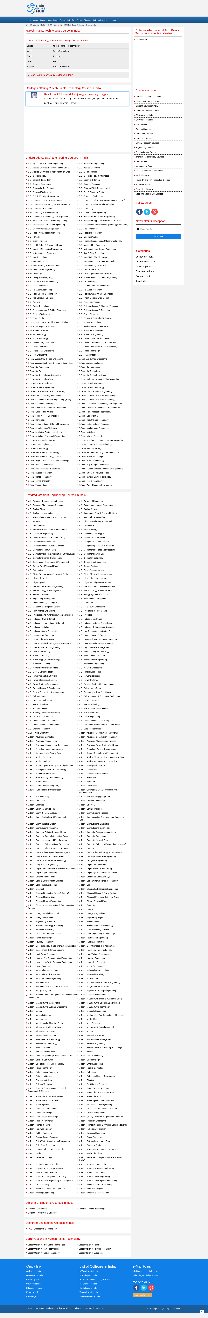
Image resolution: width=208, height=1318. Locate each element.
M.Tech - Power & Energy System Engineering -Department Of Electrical (48, 1089)
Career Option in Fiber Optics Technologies (46, 1245)
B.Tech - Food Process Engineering (43, 416)
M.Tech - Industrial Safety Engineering (44, 978)
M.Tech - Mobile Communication (42, 1035)
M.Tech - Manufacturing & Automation (44, 1003)
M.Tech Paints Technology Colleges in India (50, 75)
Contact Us (100, 1308)
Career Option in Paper (89, 1245)
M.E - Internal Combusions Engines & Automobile (49, 643)
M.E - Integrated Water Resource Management (99, 639)
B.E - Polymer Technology (39, 314)
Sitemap (88, 1308)
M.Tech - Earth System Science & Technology (98, 881)
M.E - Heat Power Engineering (92, 607)
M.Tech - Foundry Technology (40, 942)
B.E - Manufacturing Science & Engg (43, 265)
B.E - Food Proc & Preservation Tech (44, 233)
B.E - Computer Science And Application (96, 204)
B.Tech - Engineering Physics (40, 412)
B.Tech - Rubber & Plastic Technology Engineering (101, 469)
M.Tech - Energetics (87, 905)
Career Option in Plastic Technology (43, 1249)
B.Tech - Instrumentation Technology (94, 424)
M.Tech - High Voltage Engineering (94, 954)
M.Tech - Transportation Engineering (94, 1176)
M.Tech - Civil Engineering (90, 809)
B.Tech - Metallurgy (87, 432)
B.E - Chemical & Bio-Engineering (42, 188)
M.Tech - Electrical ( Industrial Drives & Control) (48, 893)
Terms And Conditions (44, 1308)
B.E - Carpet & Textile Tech (39, 180)
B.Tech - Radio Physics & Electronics (44, 469)
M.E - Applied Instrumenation (40, 513)
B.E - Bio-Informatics (88, 172)
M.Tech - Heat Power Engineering (42, 954)
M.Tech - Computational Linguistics (94, 824)
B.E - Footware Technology (90, 233)
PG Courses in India (55, 25)
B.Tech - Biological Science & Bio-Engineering (99, 379)
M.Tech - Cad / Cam (36, 801)
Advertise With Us (142, 1295)
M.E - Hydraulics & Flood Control (93, 611)
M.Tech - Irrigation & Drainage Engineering (97, 991)
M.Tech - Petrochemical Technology (43, 1072)
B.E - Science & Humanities (91, 330)
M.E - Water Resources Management (44, 725)
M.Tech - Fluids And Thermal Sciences (44, 934)
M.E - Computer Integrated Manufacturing (97, 550)
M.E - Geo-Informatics (88, 603)
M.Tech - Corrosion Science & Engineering (97, 856)
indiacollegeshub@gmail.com (145, 1275)
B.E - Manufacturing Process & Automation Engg (100, 261)
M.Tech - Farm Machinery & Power (94, 930)
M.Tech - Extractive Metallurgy (41, 930)
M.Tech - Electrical (36, 889)
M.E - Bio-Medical (86, 525)
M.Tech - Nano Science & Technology (44, 1039)
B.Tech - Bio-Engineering (38, 367)
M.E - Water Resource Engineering (43, 721)
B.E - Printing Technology (90, 322)
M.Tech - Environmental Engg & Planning (45, 925)
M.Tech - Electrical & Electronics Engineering (98, 889)
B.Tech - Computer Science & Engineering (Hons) (49, 399)
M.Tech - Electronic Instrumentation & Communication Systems (51, 906)
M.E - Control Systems (88, 566)
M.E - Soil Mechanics (37, 696)
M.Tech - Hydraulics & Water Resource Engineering (50, 962)
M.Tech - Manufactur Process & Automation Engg (100, 999)
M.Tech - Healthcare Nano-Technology (95, 950)
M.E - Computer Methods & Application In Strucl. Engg (51, 554)
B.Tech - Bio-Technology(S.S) (40, 379)
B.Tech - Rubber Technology (40, 473)
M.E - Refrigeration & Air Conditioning (95, 692)
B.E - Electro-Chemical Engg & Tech (43, 229)
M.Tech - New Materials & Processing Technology (100, 1047)
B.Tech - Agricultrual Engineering (93, 359)
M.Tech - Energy (86, 909)
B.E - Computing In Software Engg (43, 212)
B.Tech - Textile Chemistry (39, 481)
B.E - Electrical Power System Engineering (46, 225)
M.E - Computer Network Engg (92, 554)
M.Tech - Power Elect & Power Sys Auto (96, 1092)
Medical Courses (143, 175)
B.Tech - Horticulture (36, 420)
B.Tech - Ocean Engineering (40, 444)
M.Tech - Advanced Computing (41, 737)
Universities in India (145, 261)
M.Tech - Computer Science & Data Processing (48, 844)
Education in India (90, 20)
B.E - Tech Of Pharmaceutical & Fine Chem (97, 343)
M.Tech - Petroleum (87, 1072)
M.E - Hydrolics (85, 615)
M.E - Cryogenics (35, 570)
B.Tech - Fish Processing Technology (95, 412)
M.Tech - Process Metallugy (40, 1113)
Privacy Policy (63, 1308)
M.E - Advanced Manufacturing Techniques (46, 505)
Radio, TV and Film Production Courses (153, 180)
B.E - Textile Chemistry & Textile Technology (98, 347)
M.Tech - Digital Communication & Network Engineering (52, 868)
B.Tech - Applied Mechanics (91, 363)
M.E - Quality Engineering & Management (46, 692)
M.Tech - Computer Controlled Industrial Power (48, 836)
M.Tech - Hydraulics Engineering (93, 962)
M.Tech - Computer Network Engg (93, 840)
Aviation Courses (143, 129)
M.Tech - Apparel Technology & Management (98, 753)
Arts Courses (141, 124)
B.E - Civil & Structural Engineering (94, 192)
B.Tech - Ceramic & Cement (91, 383)
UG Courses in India (144, 120)
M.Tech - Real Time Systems (40, 1121)
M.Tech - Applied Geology (39, 761)
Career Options (53, 20)
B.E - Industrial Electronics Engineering (45, 249)
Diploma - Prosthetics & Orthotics (42, 1213)
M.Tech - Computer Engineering (93, 836)
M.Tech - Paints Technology (40, 1068)
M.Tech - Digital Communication (93, 864)
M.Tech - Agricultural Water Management (45, 749)
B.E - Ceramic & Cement (89, 180)
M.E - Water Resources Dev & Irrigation (96, 721)
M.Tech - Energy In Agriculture (92, 913)
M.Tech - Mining (86, 1031)
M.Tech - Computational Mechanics (43, 828)
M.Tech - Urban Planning (38, 1184)
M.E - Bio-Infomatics (36, 525)
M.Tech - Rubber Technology (40, 1133)
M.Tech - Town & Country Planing (42, 1172)
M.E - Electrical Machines (39, 594)
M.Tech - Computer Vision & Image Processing (48, 848)
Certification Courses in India (148, 97)
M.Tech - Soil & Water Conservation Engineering (49, 1141)
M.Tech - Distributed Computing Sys (94, 877)
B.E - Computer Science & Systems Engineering (49, 204)
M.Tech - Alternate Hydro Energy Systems (46, 753)
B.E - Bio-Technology (37, 176)
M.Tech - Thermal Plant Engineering (43, 1164)
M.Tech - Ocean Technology (91, 1056)
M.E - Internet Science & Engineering (44, 647)
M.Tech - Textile (34, 1153)
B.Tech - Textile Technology (90, 481)
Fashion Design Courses (146, 152)
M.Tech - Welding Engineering (41, 1193)
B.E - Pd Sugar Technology (90, 290)
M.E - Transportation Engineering (93, 708)
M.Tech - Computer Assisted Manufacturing (97, 832)
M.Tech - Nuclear (86, 1052)
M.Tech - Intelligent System (39, 991)
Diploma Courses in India (147, 106)
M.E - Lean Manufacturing (39, 651)
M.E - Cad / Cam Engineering (40, 533)
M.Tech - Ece (84, 885)
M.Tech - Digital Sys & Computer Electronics (98, 873)
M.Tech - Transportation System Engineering (98, 1180)
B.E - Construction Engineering (92, 212)
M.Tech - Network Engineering (92, 1043)
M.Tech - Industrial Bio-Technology (43, 970)
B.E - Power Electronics (89, 314)
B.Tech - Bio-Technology (89, 371)
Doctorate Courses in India (147, 110)
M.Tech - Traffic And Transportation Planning (47, 1176)
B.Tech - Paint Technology (90, 448)
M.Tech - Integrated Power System (94, 986)
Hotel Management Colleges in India (95, 1279)
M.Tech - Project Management (92, 1113)
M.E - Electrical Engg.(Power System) (95, 590)
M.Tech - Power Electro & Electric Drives (45, 1096)
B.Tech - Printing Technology (40, 465)
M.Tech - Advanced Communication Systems (98, 733)
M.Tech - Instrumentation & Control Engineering (99, 982)
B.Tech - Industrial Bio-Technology (93, 420)
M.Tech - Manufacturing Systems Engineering (47, 1007)
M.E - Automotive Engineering (92, 517)
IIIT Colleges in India (88, 1284)
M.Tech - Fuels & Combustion (92, 942)
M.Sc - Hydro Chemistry (38, 733)
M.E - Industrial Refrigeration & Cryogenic (97, 627)
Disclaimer (77, 1308)
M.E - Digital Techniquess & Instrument (96, 582)
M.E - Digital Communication (91, 570)
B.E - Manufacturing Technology (93, 265)
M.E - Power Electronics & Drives (42, 680)
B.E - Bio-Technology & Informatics (94, 176)
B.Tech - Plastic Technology (91, 456)
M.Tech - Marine (35, 1011)
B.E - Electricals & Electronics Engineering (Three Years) (103, 225)
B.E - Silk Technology (37, 334)
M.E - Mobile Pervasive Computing (43, 668)
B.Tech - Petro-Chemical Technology (43, 452)
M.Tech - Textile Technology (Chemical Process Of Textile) (100, 1158)
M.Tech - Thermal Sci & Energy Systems (45, 1168)
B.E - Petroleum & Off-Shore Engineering (96, 294)
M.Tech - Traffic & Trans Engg (92, 1172)
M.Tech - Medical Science (90, 1019)
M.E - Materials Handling (38, 655)
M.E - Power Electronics (89, 676)
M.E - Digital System (36, 582)
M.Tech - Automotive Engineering (93, 773)
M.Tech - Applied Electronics (40, 757)
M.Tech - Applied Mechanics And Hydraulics (98, 761)
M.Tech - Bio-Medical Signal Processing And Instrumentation (98, 791)
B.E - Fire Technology (88, 229)
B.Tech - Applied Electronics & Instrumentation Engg (50, 363)
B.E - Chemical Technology (39, 192)
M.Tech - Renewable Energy (40, 1129)
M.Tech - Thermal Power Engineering (95, 1164)
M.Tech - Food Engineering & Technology (97, 934)
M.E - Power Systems (88, 680)
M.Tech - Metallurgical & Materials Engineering (48, 1023)
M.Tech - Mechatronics (37, 1019)
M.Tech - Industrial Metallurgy (91, 974)
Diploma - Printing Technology (92, 1209)
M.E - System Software (89, 700)
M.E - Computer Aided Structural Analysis (46, 546)
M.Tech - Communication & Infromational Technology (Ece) (102, 818)
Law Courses (141, 161)
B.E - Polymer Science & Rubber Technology (47, 310)
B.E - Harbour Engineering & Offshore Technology (100, 241)
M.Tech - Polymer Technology (40, 1084)
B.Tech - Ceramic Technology (91, 387)
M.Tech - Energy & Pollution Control (43, 913)
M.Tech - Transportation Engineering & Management (50, 1180)
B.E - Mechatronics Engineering (41, 269)
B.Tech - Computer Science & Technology (97, 399)
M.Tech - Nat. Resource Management (95, 1039)
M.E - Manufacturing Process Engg (94, 651)
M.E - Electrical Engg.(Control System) (44, 590)
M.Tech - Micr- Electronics (90, 1023)
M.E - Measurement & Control (92, 655)
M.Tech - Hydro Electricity (39, 966)
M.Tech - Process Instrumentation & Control (98, 1108)
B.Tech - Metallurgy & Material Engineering (46, 436)
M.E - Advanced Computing (91, 501)
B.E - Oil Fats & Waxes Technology (43, 282)
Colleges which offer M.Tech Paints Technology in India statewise (157, 32)
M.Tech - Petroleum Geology (40, 1076)
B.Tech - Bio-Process (37, 371)
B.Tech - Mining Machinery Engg (42, 440)
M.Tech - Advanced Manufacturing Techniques (48, 745)
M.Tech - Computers (87, 848)
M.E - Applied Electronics (39, 509)
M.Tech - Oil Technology (89, 1060)
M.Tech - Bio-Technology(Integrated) (94, 797)
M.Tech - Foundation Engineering (93, 938)
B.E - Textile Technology (89, 351)
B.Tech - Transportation (38, 485)
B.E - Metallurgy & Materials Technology (96, 273)
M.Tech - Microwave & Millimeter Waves (45, 1027)
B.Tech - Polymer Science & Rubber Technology (48, 460)
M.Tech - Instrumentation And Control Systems (48, 986)
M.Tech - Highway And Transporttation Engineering (50, 958)
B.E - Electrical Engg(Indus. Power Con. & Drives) (100, 221)
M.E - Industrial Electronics (90, 619)
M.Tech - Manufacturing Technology (94, 1007)
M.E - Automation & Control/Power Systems (47, 517)
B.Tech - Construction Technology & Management (100, 404)
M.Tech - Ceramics (36, 805)
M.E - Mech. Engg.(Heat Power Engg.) (44, 660)
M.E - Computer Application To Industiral (96, 546)
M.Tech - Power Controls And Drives (94, 1088)
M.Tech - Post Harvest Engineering (94, 1084)
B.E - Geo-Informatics (88, 237)
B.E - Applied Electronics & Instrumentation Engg (49, 172)
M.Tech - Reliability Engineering (92, 1121)
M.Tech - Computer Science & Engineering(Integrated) (102, 844)
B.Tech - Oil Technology (38, 448)
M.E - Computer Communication (42, 550)
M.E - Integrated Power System (41, 639)
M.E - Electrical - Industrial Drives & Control (97, 586)
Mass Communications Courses (149, 171)
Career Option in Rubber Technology (43, 1253)
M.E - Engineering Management (41, 598)
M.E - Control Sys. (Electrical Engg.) (43, 566)
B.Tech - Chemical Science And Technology (47, 391)
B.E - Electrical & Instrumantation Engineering (47, 221)
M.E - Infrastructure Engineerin (41, 635)
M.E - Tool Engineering (37, 708)
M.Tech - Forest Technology (40, 938)
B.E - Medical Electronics (90, 269)
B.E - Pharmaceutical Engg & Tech (94, 298)
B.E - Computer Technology (40, 208)
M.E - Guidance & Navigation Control (44, 607)
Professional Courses (145, 189)
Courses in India (39, 25)
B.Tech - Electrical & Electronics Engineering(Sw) (100, 408)
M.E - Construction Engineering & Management (48, 562)
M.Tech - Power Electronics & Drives (43, 1100)
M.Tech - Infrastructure (88, 978)
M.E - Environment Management (93, 598)
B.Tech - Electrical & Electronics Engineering (47, 408)
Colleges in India (144, 256)
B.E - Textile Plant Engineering (41, 351)
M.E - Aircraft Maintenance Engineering (96, 505)
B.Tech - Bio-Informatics (89, 367)
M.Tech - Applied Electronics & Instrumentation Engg (101, 757)
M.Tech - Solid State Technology (42, 1145)
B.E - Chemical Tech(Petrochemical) (94, 188)
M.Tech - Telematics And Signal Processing (97, 1149)
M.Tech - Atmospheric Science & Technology (47, 769)
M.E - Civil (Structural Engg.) (91, 533)
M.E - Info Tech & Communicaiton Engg (96, 631)
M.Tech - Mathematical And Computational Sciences (101, 1015)
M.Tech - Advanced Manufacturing (42, 741)
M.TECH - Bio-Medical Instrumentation (44, 790)
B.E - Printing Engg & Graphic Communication (48, 322)
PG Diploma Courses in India (148, 101)
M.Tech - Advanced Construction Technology (98, 737)
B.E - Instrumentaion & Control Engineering (97, 249)
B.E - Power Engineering (38, 318)
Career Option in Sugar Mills (91, 1253)
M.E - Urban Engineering (89, 716)
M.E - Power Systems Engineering (43, 684)
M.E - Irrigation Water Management (94, 647)
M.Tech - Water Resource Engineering (95, 1184)
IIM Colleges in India (88, 1288)
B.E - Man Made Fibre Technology (93, 257)
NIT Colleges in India (89, 1271)
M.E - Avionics (34, 521)
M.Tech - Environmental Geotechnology (96, 925)
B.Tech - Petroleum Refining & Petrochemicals (99, 452)
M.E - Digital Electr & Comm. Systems (95, 574)
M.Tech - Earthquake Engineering (42, 885)
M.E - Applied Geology (88, 509)
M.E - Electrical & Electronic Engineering (45, 586)
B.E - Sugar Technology (38, 338)
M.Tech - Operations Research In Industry (46, 1064)
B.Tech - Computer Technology (41, 404)
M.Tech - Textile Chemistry (90, 1153)
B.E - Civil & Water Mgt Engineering (43, 196)
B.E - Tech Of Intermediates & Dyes (94, 338)
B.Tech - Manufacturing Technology (43, 428)
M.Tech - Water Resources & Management (46, 1189)
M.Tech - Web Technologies (91, 1189)
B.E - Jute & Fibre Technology (92, 253)
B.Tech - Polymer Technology (91, 460)
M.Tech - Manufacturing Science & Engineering (99, 1003)
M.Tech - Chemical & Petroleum (41, 809)
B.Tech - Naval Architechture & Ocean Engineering (101, 440)
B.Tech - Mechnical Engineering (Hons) (45, 432)
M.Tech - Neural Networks (39, 1047)
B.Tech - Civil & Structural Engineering (95, 391)
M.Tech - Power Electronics (91, 1096)
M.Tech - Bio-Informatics (38, 782)
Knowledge (112, 20)
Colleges (35, 20)
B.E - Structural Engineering (91, 334)
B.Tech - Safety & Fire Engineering (94, 473)
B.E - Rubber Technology (38, 330)
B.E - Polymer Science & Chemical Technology (99, 306)
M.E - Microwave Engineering (91, 664)
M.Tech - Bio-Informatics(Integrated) (43, 786)
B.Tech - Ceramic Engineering (41, 387)
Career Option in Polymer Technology (95, 1249)
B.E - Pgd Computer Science (40, 298)
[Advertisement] (77, 130)
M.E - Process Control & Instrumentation (96, 684)
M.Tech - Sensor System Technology (43, 1137)
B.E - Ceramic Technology (90, 184)
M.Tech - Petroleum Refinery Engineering (97, 1076)
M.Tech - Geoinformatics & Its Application (96, 946)
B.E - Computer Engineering (91, 196)
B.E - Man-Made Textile (38, 261)
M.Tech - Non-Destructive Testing (42, 1052)
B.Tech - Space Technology (39, 477)
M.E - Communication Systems (41, 542)
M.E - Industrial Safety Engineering (43, 631)
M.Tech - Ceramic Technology (92, 801)
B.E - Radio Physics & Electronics (93, 326)
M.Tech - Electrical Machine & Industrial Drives (99, 897)
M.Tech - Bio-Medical (88, 786)
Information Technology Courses (150, 157)
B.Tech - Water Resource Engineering (95, 485)
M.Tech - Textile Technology (40, 1157)
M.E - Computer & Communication (94, 542)
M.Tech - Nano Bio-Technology (92, 1035)
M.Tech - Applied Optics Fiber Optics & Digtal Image (50, 765)
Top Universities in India (90, 1296)
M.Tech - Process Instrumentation (42, 1108)
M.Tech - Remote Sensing (39, 1125)
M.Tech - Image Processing (91, 966)
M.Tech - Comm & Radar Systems (42, 813)
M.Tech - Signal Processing (91, 1137)
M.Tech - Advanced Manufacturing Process (97, 741)
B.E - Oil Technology (88, 282)
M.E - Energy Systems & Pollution (93, 594)
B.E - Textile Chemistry (37, 347)
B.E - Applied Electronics (89, 168)
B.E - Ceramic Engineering (39, 184)
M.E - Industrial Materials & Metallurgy (95, 623)
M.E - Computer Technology (91, 558)
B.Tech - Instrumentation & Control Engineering (48, 424)
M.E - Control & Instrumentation (92, 562)
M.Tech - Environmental (89, 921)
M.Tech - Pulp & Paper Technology (43, 1117)
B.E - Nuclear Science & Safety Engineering (98, 277)
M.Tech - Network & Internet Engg (42, 1043)
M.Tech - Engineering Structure (41, 921)
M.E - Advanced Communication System (45, 501)
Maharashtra (141, 40)
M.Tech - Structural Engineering (92, 1145)
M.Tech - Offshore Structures (40, 1060)
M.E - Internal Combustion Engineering (96, 643)
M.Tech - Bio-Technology (38, 797)
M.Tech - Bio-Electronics (89, 777)
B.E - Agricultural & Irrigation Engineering (45, 164)
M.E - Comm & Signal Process (92, 537)
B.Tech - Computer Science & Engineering (97, 395)
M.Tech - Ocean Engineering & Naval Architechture (50, 1056)
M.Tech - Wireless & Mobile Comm (94, 1193)
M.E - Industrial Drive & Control (41, 619)
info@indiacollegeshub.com (145, 1271)
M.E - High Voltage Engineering (41, 611)
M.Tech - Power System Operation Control (97, 1100)
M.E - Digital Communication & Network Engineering (50, 574)
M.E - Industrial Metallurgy (39, 627)
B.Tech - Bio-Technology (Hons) (92, 375)
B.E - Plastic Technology (38, 306)
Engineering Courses (145, 147)
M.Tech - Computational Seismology (94, 828)
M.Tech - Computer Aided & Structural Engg (47, 832)
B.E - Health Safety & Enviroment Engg (45, 245)
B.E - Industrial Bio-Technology (92, 245)
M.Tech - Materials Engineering (92, 1011)
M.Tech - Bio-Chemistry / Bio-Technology (45, 777)
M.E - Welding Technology (39, 729)
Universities (102, 20)
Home (29, 20)
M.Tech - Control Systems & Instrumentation (47, 856)
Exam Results (77, 20)
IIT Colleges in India (88, 1275)
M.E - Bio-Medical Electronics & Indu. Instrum (47, 529)
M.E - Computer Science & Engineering (45, 558)
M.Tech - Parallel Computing (91, 1068)
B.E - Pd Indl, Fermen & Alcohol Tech (95, 286)
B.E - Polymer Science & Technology (95, 310)
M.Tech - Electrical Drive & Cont (41, 897)
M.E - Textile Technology (89, 704)
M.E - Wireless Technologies (91, 729)
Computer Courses (144, 138)
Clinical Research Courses (147, 143)
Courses (43, 20)
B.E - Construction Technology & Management (48, 216)
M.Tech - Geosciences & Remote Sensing (46, 950)
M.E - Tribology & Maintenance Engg (44, 712)
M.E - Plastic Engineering (90, 672)
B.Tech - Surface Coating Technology (95, 477)
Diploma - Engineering (37, 1209)
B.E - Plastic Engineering (90, 302)
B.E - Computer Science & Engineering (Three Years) (102, 200)
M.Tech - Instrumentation (38, 982)
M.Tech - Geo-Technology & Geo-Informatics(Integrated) (52, 946)
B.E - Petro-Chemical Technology (42, 294)
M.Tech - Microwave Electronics (41, 1031)
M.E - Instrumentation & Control (92, 635)
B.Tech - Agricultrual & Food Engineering (45, 359)
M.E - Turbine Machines (89, 712)
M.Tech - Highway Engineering (92, 958)
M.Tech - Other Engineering (91, 1064)
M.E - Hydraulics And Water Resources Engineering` (50, 615)
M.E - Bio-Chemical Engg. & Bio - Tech (95, 521)
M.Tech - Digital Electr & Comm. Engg (95, 868)
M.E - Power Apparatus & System (42, 676)
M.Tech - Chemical (87, 805)
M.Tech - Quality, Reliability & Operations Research (101, 1117)
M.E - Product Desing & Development (44, 688)
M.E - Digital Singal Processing (92, 578)
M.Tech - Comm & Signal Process (93, 813)
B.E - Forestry (34, 237)
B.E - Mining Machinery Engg (40, 277)
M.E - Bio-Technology (88, 529)
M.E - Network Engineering (90, 668)
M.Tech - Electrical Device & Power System (97, 893)
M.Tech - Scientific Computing (92, 1133)
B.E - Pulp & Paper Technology (41, 326)
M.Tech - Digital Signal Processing (42, 873)
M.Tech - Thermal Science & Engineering (96, 1168)
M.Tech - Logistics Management (93, 995)
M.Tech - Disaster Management (41, 877)
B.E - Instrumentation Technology (42, 253)
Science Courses (143, 184)
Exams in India (65, 20)
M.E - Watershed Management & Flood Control (99, 725)
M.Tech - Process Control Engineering (95, 1104)
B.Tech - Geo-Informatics (90, 416)
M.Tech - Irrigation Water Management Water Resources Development (52, 996)
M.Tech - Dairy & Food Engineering (43, 864)
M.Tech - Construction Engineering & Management (50, 852)
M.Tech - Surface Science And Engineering (46, 1149)
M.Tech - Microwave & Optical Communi (96, 1027)
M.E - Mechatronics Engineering (93, 660)
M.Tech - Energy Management (41, 917)
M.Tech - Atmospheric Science (92, 765)
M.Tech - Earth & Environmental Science (45, 881)
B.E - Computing (86, 208)
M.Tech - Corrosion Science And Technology (47, 860)
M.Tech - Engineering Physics (92, 917)
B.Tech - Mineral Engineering (91, 436)
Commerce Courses (144, 134)
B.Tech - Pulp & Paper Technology (93, 465)
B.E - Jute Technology (37, 257)
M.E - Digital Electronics (38, 578)
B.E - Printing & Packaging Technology (95, 318)
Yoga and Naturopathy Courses (149, 194)
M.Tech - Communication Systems (42, 824)
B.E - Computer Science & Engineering (45, 200)
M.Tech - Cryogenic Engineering (93, 860)
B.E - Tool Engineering (37, 355)
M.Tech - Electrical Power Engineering (44, 901)
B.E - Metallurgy (35, 273)
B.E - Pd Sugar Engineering (40, 290)
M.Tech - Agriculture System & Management (98, 749)
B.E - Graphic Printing (37, 241)
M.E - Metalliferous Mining (39, 664)
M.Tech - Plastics (86, 1080)
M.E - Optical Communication (40, 672)
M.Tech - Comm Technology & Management (47, 817)
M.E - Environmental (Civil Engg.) (42, 603)
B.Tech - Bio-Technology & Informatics (44, 375)
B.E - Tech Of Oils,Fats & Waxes (42, 343)
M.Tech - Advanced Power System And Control (99, 745)
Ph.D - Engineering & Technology (42, 1229)
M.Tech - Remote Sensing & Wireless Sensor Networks (103, 1125)
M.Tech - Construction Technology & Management (100, 852)
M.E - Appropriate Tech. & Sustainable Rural (98, 513)
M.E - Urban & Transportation (40, 716)
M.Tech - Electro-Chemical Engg (93, 901)
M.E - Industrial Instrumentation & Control (46, 623)
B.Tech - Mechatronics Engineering (94, 428)
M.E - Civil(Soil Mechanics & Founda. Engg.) (47, 537)
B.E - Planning (34, 302)
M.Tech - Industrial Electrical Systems (44, 974)
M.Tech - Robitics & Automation (92, 1129)
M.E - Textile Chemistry (38, 704)
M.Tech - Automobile (88, 769)
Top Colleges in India (89, 1292)
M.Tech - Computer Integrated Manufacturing (47, 840)
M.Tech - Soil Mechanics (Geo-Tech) (94, 1141)
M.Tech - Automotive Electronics (42, 773)
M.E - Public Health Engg (90, 688)
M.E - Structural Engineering (40, 700)
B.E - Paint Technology (37, 286)
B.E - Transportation (87, 355)
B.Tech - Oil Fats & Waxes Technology (95, 444)
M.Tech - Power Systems (38, 1104)
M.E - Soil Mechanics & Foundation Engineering (99, 696)
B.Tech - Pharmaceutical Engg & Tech (44, 456)
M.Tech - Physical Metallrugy (40, 1080)
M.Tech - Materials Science (39, 1015)
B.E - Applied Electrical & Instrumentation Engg (48, 168)
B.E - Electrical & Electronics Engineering (97, 216)
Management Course (145, 166)
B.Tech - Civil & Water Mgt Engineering (44, 395)
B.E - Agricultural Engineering (91, 164)
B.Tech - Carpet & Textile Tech (41, 383)
